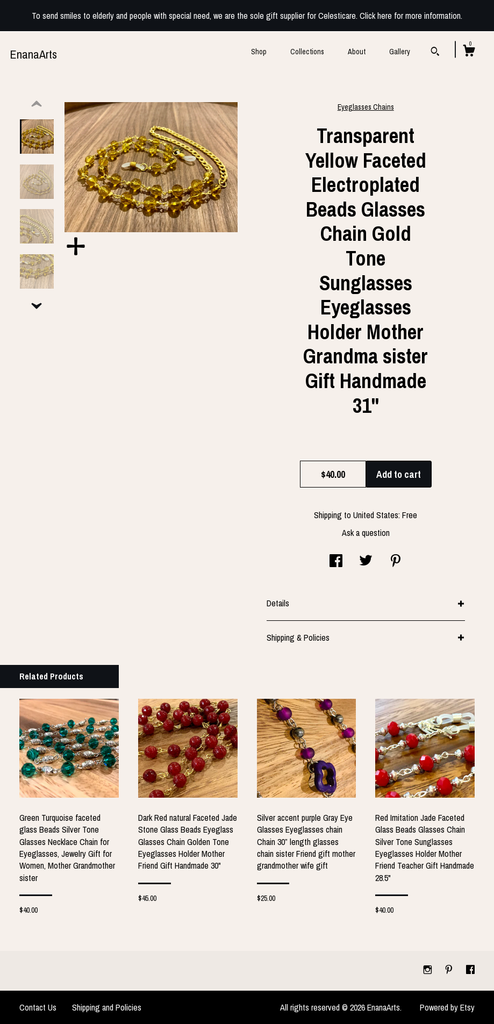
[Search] (435, 53)
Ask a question (366, 533)
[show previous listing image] (36, 104)
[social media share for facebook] (336, 562)
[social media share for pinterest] (395, 562)
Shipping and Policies (106, 1007)
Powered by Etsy (447, 1007)
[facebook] (470, 970)
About (357, 51)
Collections (307, 51)
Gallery (399, 51)
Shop (259, 51)
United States (375, 515)
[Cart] (469, 52)
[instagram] (429, 970)
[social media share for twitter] (366, 562)
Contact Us (37, 1007)
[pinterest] (450, 970)
